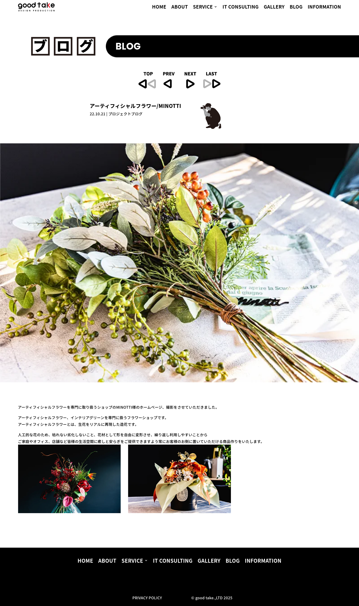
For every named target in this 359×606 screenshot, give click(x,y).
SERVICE (203, 7)
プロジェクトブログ (125, 113)
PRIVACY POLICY (147, 597)
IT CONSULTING (241, 7)
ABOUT (179, 7)
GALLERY (274, 7)
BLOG (296, 7)
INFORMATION (324, 7)
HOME (159, 7)
